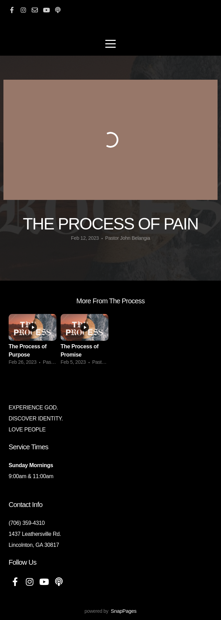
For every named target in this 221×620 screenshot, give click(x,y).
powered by (110, 611)
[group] (32, 342)
